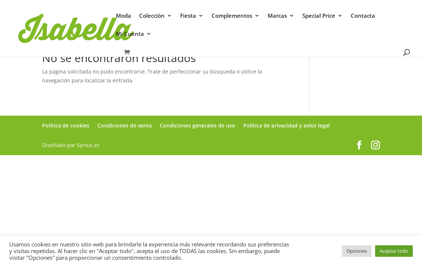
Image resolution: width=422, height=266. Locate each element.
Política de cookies (65, 125)
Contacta (363, 16)
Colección (152, 16)
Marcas (277, 16)
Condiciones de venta (124, 125)
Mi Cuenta (130, 34)
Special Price (318, 16)
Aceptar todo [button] (394, 251)
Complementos (232, 16)
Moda (123, 16)
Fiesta (188, 16)
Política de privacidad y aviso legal (286, 125)
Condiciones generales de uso (197, 125)
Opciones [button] (356, 251)
